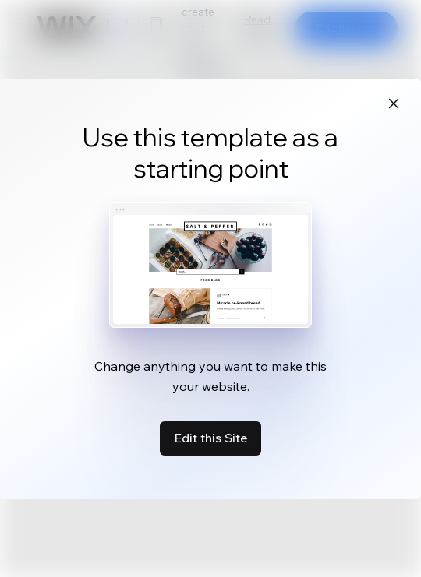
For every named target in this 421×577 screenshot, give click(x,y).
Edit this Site (210, 437)
